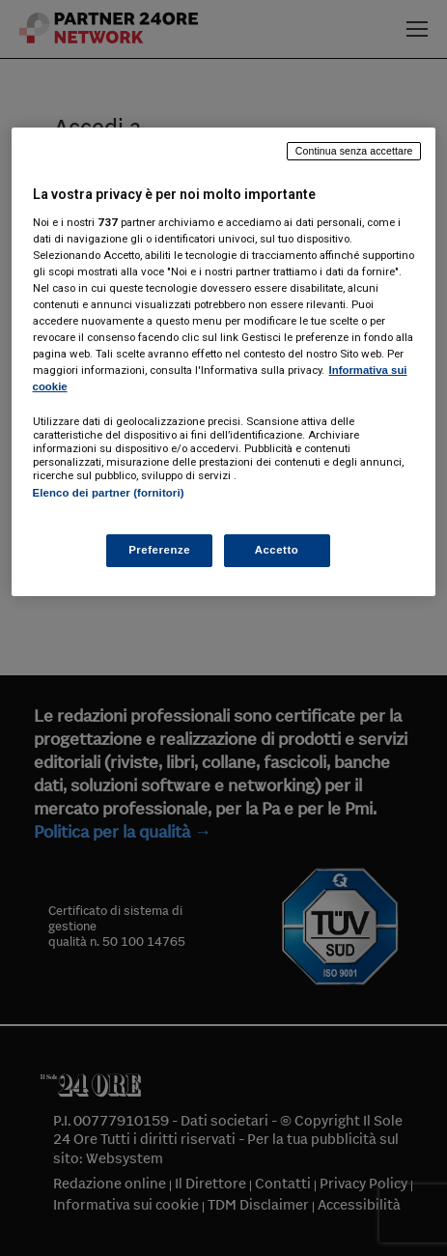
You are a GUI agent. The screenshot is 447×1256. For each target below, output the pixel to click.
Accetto (277, 550)
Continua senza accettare (354, 151)
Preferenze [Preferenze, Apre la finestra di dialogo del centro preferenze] (159, 550)
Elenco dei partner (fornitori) (108, 493)
